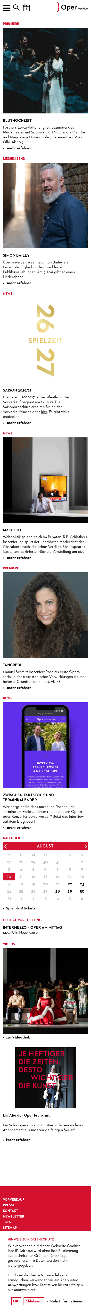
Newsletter (13, 1216)
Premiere (11, 24)
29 (69, 891)
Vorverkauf (14, 1199)
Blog (7, 698)
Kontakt (10, 1211)
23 (82, 884)
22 (70, 884)
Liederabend (14, 159)
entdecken (11, 417)
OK (15, 1301)
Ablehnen (33, 1301)
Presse (9, 1205)
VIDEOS (9, 944)
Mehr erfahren (18, 1140)
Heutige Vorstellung (22, 920)
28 (57, 891)
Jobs (7, 1222)
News (7, 293)
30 (82, 891)
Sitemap (10, 1227)
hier (44, 412)
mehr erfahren (18, 148)
